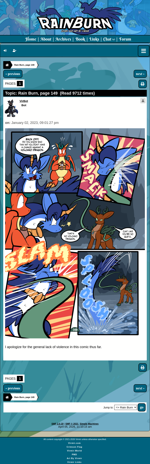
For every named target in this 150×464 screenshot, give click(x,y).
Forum (125, 39)
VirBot (24, 101)
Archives (63, 39)
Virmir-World (74, 451)
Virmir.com (74, 443)
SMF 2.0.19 (57, 424)
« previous (13, 74)
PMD (74, 454)
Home (30, 39)
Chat (109, 39)
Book (80, 39)
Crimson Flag (74, 447)
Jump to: (108, 407)
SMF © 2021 (71, 424)
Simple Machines (89, 424)
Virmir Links (74, 462)
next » (140, 74)
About (45, 39)
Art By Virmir (74, 458)
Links (94, 39)
